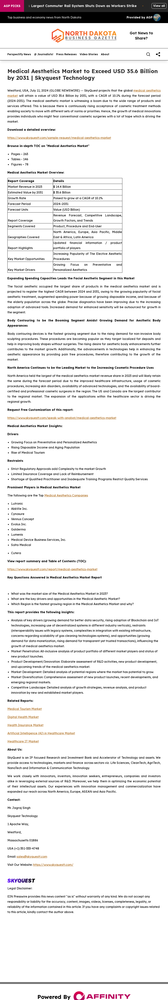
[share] (158, 54)
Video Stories (89, 54)
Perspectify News (19, 54)
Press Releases (66, 54)
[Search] (148, 54)
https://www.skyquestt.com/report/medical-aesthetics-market (52, 569)
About (105, 54)
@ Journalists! (43, 54)
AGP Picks (12, 6)
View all (159, 6)
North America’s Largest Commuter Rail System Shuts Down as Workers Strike (73, 6)
